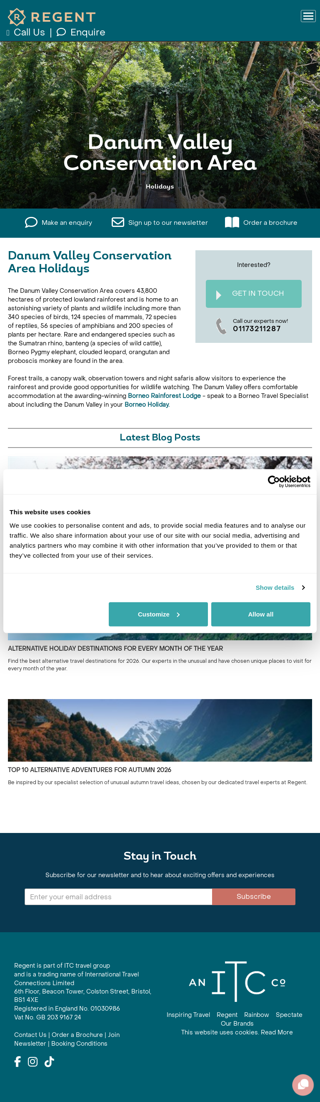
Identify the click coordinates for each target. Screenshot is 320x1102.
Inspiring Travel (188, 1015)
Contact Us (30, 1035)
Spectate (289, 1015)
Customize (159, 613)
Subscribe (254, 896)
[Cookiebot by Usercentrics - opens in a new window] (274, 482)
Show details (275, 587)
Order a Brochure (77, 1035)
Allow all (260, 613)
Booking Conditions (79, 1044)
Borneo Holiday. (146, 405)
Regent (227, 1015)
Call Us (27, 32)
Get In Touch (250, 294)
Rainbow (256, 1015)
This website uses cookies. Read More (237, 1033)
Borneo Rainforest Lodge (164, 396)
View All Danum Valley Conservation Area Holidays (160, 181)
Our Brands (237, 1024)
